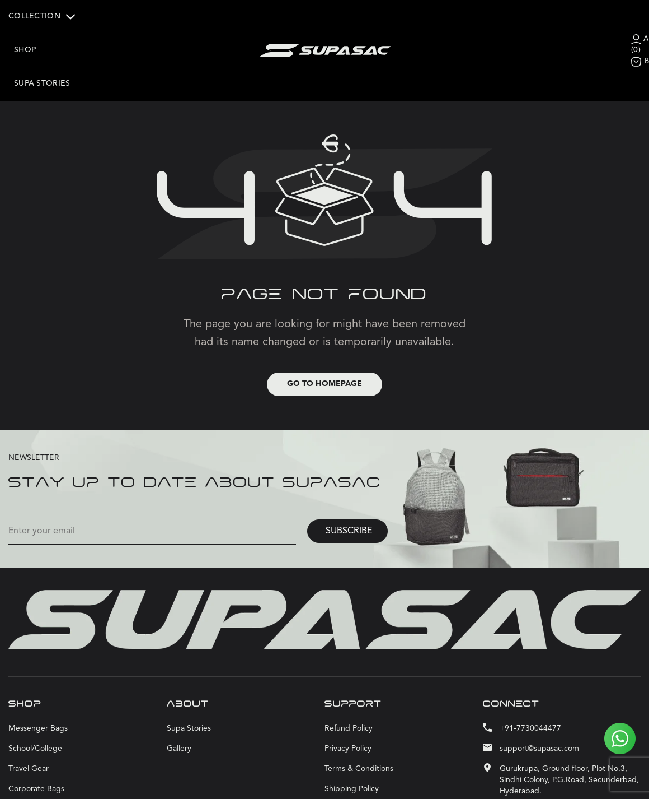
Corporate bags (36, 756)
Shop (97, 16)
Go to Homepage (324, 351)
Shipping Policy (351, 756)
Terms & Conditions (358, 736)
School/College (35, 716)
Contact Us (344, 777)
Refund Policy (348, 696)
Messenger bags (38, 696)
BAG (548, 44)
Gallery (179, 716)
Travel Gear (28, 736)
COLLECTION (41, 16)
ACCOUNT (559, 22)
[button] (44, 16)
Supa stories (42, 50)
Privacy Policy (347, 716)
